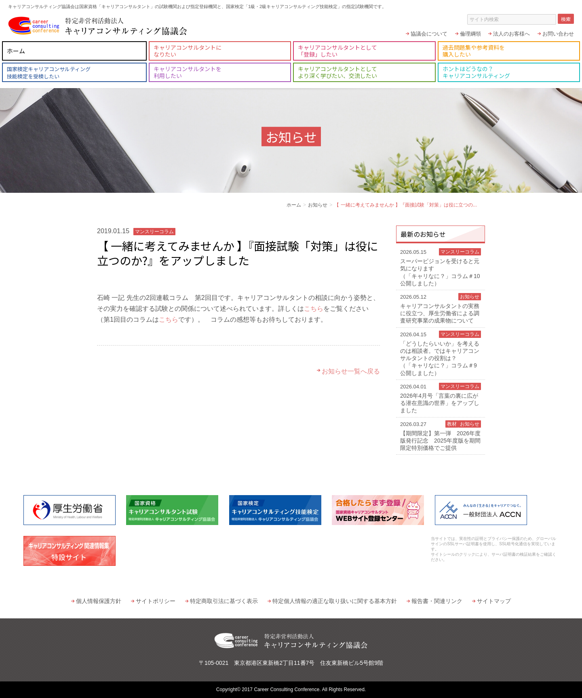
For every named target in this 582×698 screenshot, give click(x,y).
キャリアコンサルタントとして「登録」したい (337, 50)
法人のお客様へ (511, 34)
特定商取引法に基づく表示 (224, 601)
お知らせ (317, 205)
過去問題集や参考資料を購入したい (474, 50)
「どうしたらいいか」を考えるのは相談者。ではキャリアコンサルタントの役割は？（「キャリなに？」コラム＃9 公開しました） (440, 353)
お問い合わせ (558, 34)
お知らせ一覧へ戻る (351, 371)
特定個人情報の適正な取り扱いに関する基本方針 (334, 601)
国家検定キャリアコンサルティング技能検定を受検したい (49, 72)
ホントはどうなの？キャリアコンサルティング (476, 72)
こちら (313, 308)
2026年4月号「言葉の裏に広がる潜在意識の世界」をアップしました (440, 398)
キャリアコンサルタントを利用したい (187, 72)
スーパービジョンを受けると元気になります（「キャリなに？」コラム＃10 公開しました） (440, 267)
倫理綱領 (470, 34)
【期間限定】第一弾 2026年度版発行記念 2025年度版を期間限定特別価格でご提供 (440, 435)
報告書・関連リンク (436, 601)
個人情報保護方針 (98, 601)
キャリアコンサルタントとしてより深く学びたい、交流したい (337, 72)
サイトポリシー (155, 601)
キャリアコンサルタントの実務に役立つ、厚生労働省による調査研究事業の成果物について (440, 308)
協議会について (429, 34)
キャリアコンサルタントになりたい (187, 50)
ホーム (16, 50)
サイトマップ (494, 601)
